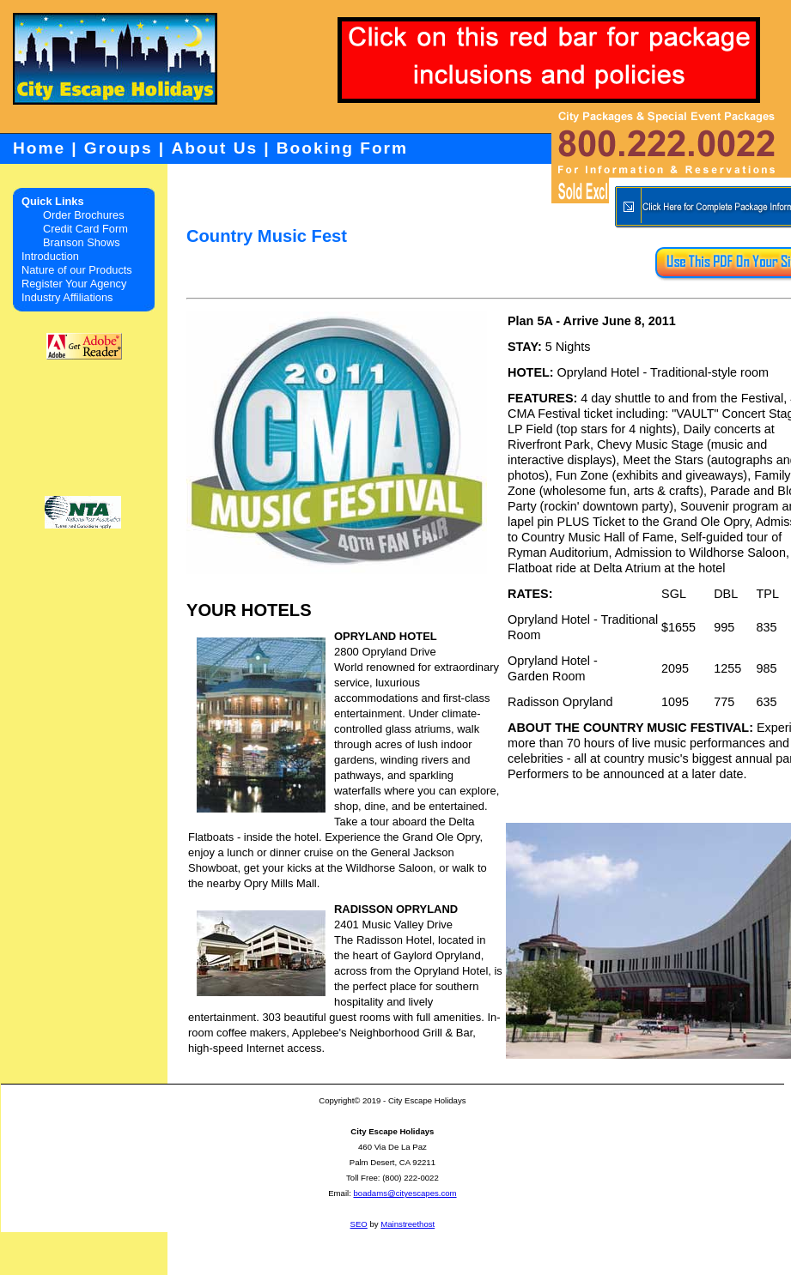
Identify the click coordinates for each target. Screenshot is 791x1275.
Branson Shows (81, 242)
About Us (214, 148)
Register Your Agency (73, 283)
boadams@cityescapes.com (404, 1193)
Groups (118, 148)
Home (39, 148)
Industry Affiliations (67, 297)
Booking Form (342, 148)
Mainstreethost (407, 1224)
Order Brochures (84, 214)
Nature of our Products (76, 269)
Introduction (50, 256)
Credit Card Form (85, 228)
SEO (359, 1224)
